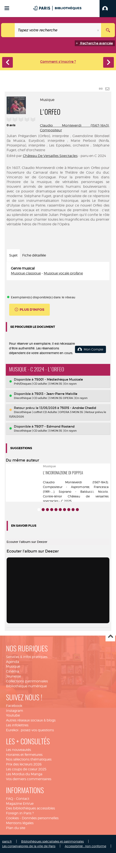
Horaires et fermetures (24, 755)
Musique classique (26, 273)
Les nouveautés (18, 750)
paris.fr (7, 841)
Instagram (14, 711)
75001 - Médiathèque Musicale (58, 379)
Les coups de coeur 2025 (26, 769)
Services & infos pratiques (26, 657)
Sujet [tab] (13, 255)
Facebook (14, 706)
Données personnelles (40, 818)
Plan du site (15, 828)
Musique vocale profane (63, 273)
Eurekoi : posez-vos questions (30, 730)
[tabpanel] (58, 271)
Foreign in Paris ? (20, 813)
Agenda (12, 662)
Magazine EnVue (20, 804)
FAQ (9, 799)
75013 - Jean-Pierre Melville (55, 394)
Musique (13, 666)
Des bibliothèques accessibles (30, 808)
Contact (22, 799)
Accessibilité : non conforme (85, 846)
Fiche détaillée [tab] (34, 255)
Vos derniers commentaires (28, 779)
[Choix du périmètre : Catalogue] (8, 30)
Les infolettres (17, 725)
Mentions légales (20, 823)
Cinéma (12, 671)
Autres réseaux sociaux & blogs (31, 720)
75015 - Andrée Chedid (78, 408)
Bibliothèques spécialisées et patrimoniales (52, 841)
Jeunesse (13, 676)
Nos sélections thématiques (28, 759)
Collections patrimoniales (27, 681)
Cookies (12, 818)
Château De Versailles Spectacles (50, 156)
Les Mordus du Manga (24, 774)
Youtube (13, 715)
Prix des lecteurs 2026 (24, 764)
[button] (108, 8)
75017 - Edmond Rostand (54, 426)
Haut (110, 636)
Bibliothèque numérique (26, 686)
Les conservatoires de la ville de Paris (28, 846)
